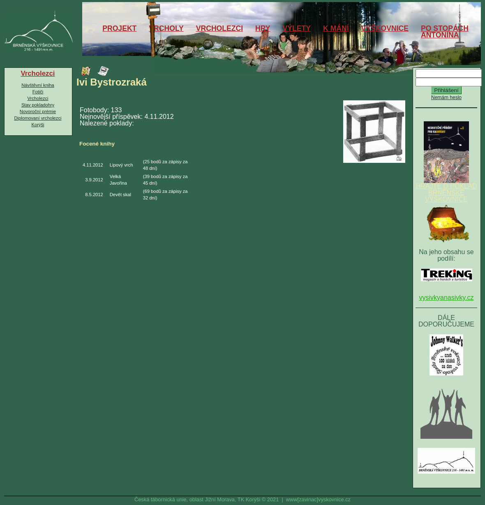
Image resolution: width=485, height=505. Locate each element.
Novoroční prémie (38, 111)
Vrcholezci (37, 98)
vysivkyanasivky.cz (446, 297)
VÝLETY (297, 28)
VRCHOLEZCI (219, 28)
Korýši (37, 124)
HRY (262, 28)
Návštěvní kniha (37, 85)
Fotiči (38, 91)
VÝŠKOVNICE (385, 28)
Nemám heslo (446, 97)
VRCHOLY (166, 28)
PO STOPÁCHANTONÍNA (445, 31)
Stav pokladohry (37, 104)
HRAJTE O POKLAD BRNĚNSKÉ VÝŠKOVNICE (446, 190)
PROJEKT (119, 28)
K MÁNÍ (336, 28)
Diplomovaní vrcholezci (37, 118)
